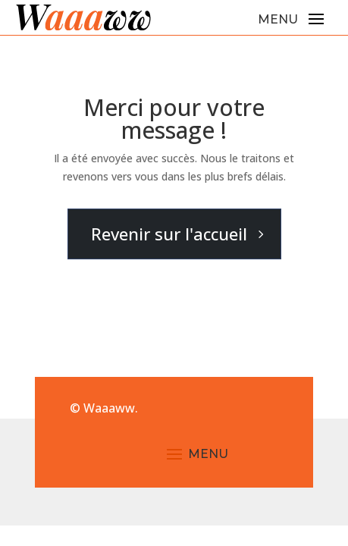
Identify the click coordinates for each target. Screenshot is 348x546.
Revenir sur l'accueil (169, 233)
